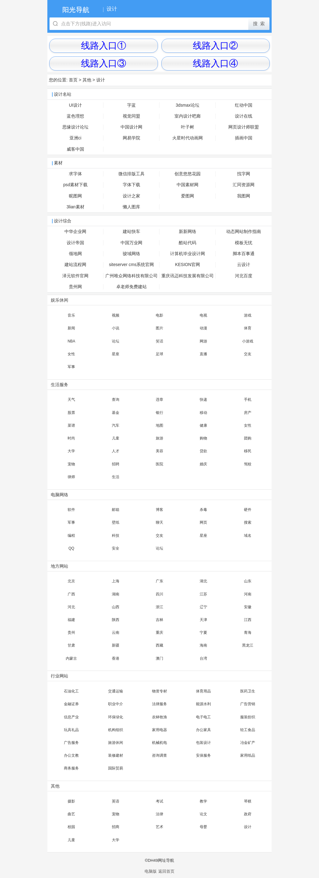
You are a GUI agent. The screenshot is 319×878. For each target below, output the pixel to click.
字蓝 (131, 105)
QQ (71, 548)
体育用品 (203, 691)
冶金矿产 (247, 742)
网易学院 (131, 138)
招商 (115, 827)
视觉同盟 (131, 116)
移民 (247, 451)
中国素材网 (187, 184)
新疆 (115, 645)
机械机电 (159, 742)
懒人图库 (131, 207)
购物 (203, 438)
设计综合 (62, 221)
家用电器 (159, 730)
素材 (58, 163)
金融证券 (71, 704)
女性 (71, 354)
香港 (115, 658)
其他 (87, 79)
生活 (115, 477)
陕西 (115, 620)
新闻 (71, 328)
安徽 (247, 607)
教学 (203, 801)
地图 (159, 425)
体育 (247, 328)
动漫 (203, 328)
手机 (247, 399)
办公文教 (71, 755)
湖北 (203, 581)
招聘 (115, 464)
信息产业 (71, 717)
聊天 (159, 522)
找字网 (243, 174)
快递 (203, 399)
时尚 (71, 438)
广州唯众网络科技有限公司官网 (131, 277)
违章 (159, 399)
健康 (203, 425)
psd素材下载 (75, 184)
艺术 (159, 827)
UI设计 (75, 105)
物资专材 (159, 691)
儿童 (115, 438)
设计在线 (243, 116)
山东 (247, 581)
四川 (159, 594)
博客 (159, 509)
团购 (247, 438)
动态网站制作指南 (243, 231)
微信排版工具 (131, 174)
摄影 (71, 801)
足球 (159, 354)
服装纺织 (247, 717)
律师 (71, 477)
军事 (71, 367)
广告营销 (247, 704)
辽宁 (203, 607)
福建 (71, 620)
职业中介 (115, 704)
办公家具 (203, 730)
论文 (203, 814)
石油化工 (71, 691)
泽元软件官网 (75, 276)
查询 (115, 399)
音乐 (71, 315)
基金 (115, 412)
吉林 (159, 620)
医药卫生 (247, 691)
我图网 (243, 196)
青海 (247, 632)
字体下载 (131, 184)
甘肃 (71, 645)
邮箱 (115, 509)
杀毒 (203, 509)
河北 (71, 607)
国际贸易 (115, 768)
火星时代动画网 (187, 138)
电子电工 (203, 717)
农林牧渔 (159, 717)
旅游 (159, 438)
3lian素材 (75, 207)
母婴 (203, 827)
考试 (159, 801)
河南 (247, 594)
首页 (73, 79)
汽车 (115, 425)
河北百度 (243, 276)
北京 (71, 581)
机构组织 (115, 730)
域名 (247, 535)
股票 (71, 412)
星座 (115, 354)
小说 (115, 328)
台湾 (203, 658)
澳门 (159, 658)
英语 (115, 801)
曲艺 (71, 814)
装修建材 (115, 755)
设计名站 (62, 94)
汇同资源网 (244, 184)
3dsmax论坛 (187, 105)
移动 (203, 412)
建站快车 (131, 231)
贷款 (203, 451)
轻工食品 (247, 730)
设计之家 (131, 196)
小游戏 (247, 341)
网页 (203, 522)
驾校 (247, 464)
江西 (247, 620)
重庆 (159, 632)
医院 (159, 464)
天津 (203, 620)
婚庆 (203, 464)
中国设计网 (131, 127)
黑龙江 (247, 645)
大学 (71, 451)
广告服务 (71, 742)
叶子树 (187, 127)
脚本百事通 (244, 253)
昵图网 (75, 196)
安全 (115, 548)
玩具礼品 (71, 730)
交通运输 (115, 691)
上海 (115, 581)
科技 (115, 535)
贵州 (71, 632)
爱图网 (187, 196)
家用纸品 (247, 755)
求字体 (75, 174)
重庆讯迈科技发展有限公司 (187, 276)
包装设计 (203, 742)
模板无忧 (243, 242)
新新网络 (187, 231)
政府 (247, 814)
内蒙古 (71, 658)
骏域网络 (131, 253)
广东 (159, 581)
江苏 (203, 594)
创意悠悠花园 (187, 174)
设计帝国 (75, 242)
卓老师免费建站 (131, 286)
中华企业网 (75, 231)
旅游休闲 (115, 742)
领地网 (75, 253)
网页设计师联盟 (243, 127)
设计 (100, 79)
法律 (159, 814)
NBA (71, 341)
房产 (247, 412)
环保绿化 (115, 717)
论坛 (115, 341)
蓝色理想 (75, 116)
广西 (71, 594)
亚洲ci (75, 138)
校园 (71, 827)
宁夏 (203, 632)
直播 (203, 354)
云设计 (243, 264)
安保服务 (203, 755)
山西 (115, 607)
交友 (247, 354)
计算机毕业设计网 (187, 253)
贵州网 (75, 286)
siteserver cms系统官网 (131, 264)
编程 (71, 535)
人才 (115, 451)
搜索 (247, 522)
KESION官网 (187, 264)
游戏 (247, 315)
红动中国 (243, 105)
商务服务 (71, 768)
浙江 (159, 607)
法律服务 (159, 704)
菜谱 (71, 425)
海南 (203, 645)
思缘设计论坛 (75, 127)
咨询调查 (159, 755)
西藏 (159, 645)
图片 (159, 328)
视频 (115, 315)
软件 (71, 509)
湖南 (115, 594)
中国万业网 (131, 242)
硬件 (247, 509)
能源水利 (203, 704)
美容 (159, 451)
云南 (115, 632)
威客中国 (75, 149)
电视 (203, 315)
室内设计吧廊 (187, 116)
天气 (71, 399)
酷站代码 (187, 242)
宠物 (71, 464)
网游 (203, 341)
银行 (159, 412)
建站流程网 (75, 264)
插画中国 (243, 138)
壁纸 (115, 522)
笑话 (159, 341)
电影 (159, 315)
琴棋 (247, 801)
